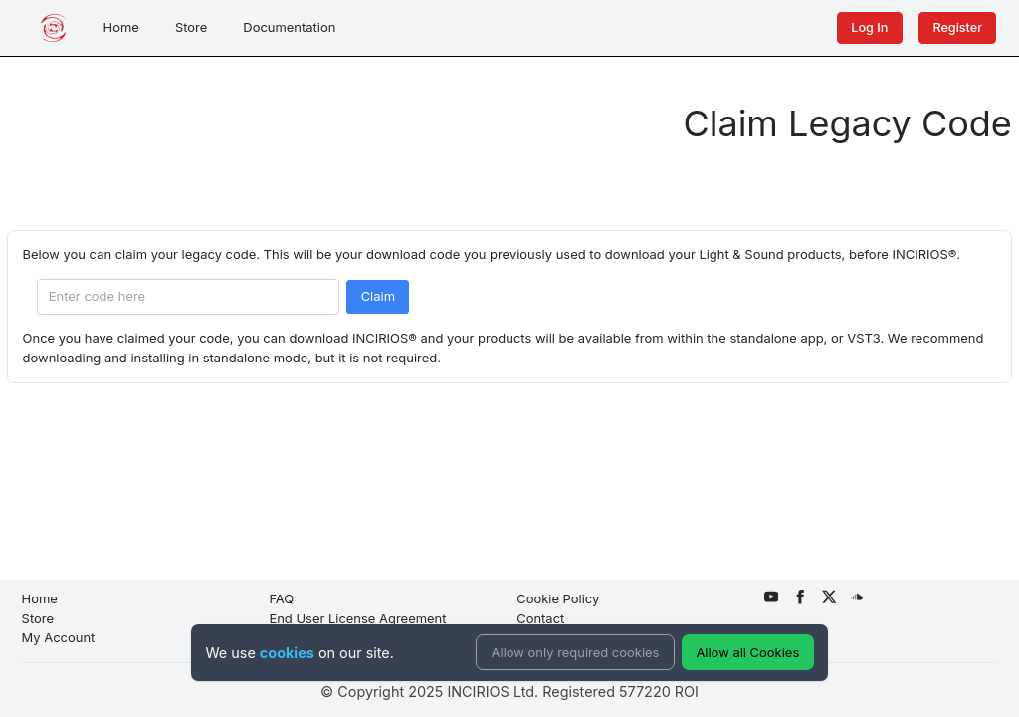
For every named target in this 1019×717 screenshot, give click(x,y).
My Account (59, 637)
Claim (378, 296)
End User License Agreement (357, 618)
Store (191, 27)
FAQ (281, 598)
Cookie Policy (557, 598)
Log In (869, 27)
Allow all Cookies (747, 652)
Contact (540, 618)
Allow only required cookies (576, 652)
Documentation (289, 27)
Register (957, 27)
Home (121, 27)
